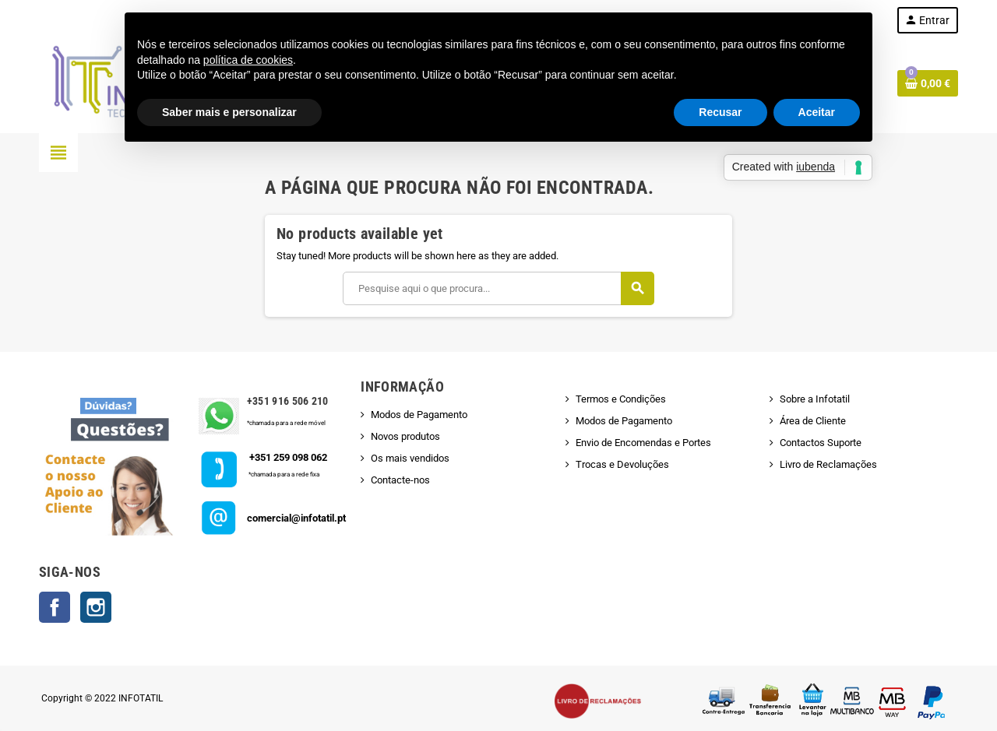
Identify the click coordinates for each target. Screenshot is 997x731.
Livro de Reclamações (828, 464)
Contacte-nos (400, 480)
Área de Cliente (813, 421)
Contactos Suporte (820, 442)
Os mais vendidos (410, 458)
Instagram (95, 607)
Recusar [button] (720, 112)
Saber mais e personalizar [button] (229, 112)
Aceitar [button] (816, 112)
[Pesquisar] (498, 288)
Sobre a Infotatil (815, 399)
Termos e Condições (621, 399)
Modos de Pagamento (419, 414)
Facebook (54, 607)
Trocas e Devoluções (622, 464)
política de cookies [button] (248, 60)
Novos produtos (405, 436)
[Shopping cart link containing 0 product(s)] (927, 83)
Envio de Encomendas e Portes (643, 442)
